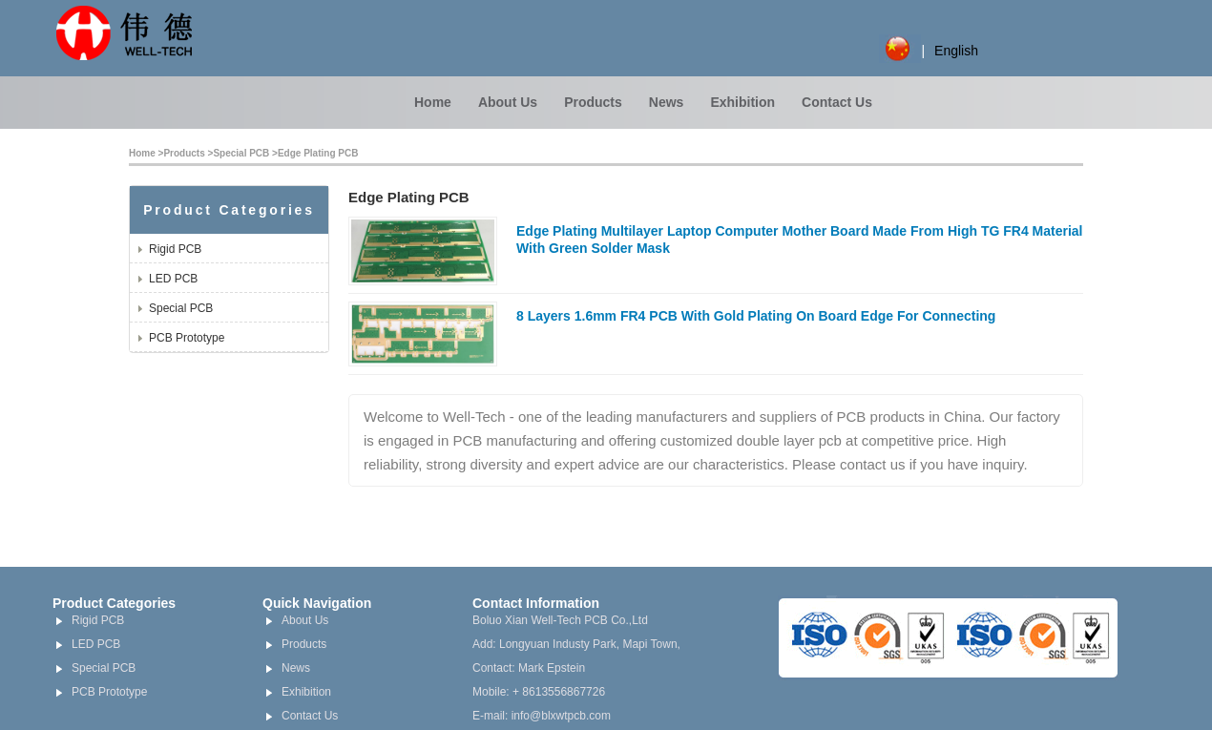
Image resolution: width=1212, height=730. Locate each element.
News (666, 102)
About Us (507, 102)
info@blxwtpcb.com (561, 715)
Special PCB (241, 153)
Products (593, 102)
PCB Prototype (186, 337)
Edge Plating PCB (318, 153)
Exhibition (742, 102)
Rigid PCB (175, 249)
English (956, 50)
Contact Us (837, 102)
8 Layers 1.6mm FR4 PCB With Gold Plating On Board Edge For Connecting (755, 315)
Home (432, 102)
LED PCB (173, 278)
